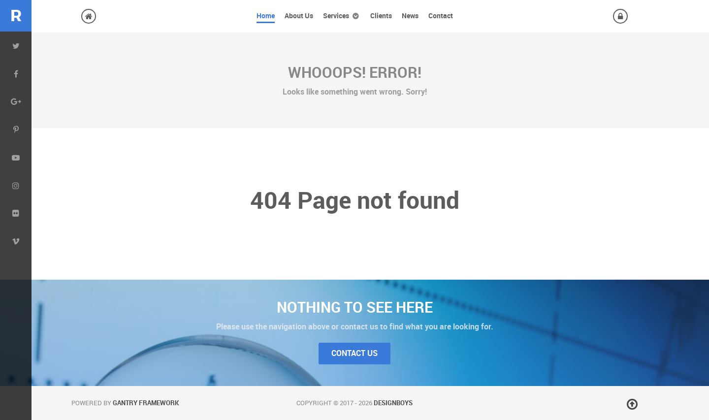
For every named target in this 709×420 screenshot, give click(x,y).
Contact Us (354, 353)
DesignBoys (393, 403)
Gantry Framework (146, 403)
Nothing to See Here (355, 307)
